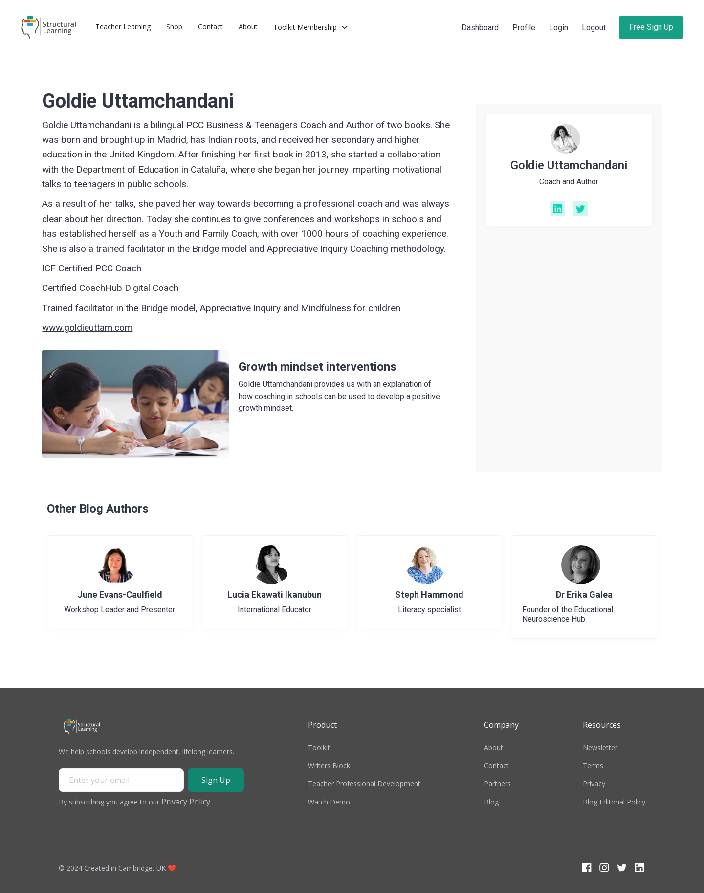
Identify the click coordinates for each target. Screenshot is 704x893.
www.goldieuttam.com (87, 327)
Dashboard (480, 27)
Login (558, 27)
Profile (523, 27)
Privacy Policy (185, 801)
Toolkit (319, 747)
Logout (594, 27)
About (248, 26)
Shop (174, 26)
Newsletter (600, 747)
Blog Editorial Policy (614, 801)
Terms (593, 765)
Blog (491, 801)
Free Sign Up (651, 27)
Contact (210, 26)
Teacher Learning (123, 26)
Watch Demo (329, 801)
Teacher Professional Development (364, 783)
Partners (497, 783)
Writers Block (329, 765)
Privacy (594, 783)
